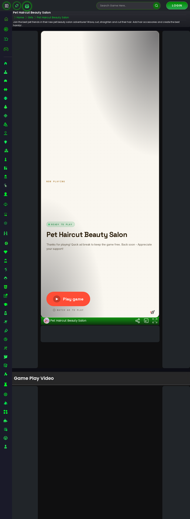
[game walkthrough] (27, 6)
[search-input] (125, 6)
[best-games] (8, 29)
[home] (8, 19)
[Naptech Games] (16, 5)
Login (177, 5)
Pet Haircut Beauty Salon (67, 347)
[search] (156, 5)
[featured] (8, 39)
